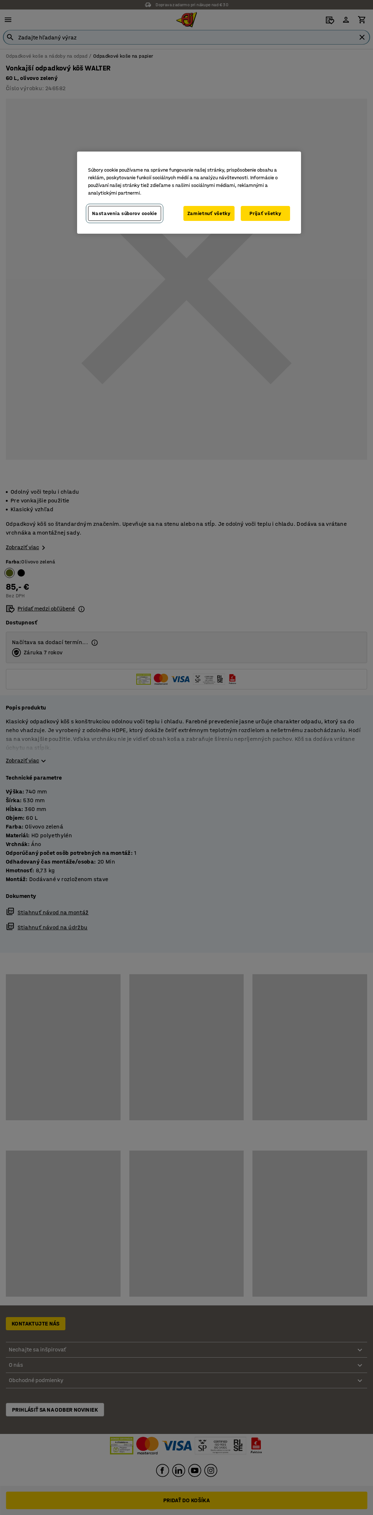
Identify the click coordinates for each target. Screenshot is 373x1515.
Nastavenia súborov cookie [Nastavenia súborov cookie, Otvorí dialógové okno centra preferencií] (124, 213)
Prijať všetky (265, 213)
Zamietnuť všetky (209, 213)
